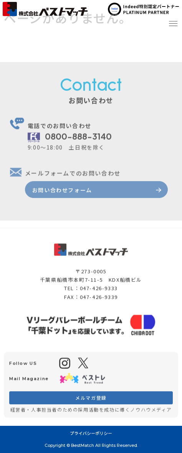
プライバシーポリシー (91, 433)
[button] (173, 22)
